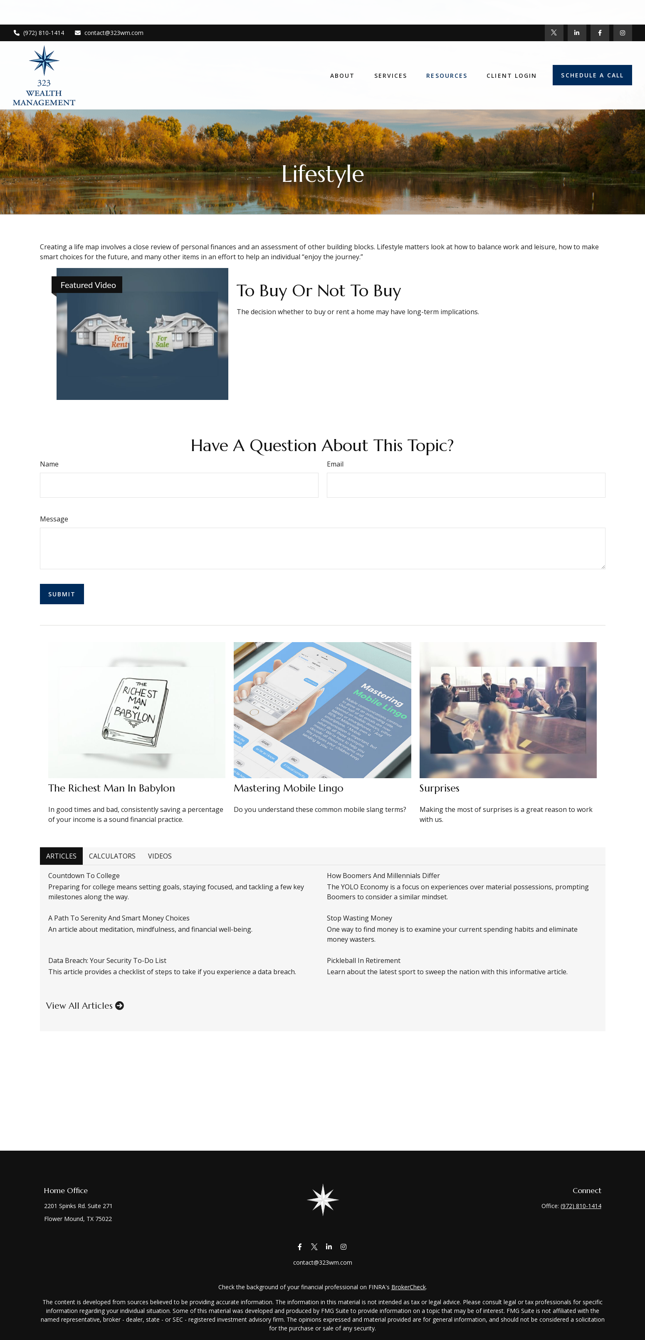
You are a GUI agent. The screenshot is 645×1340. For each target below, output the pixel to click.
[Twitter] (554, 8)
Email (335, 464)
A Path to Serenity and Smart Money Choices (119, 918)
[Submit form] (62, 594)
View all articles (85, 1005)
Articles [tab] (61, 856)
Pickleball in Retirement (363, 960)
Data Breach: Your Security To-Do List (107, 960)
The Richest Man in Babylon (111, 788)
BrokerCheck (408, 1287)
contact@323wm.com (109, 8)
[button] (342, 51)
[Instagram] (343, 1247)
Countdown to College (84, 875)
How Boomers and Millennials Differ (383, 875)
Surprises (440, 788)
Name (49, 464)
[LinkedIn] (577, 8)
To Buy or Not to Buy (319, 290)
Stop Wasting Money (359, 918)
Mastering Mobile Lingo (289, 788)
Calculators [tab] (112, 856)
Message (54, 519)
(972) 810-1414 (38, 8)
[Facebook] (600, 8)
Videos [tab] (160, 856)
